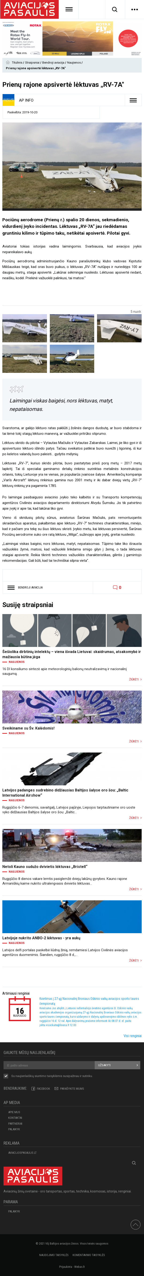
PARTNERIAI (15, 1123)
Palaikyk (14, 1129)
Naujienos (74, 62)
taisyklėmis (54, 1076)
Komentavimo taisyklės (89, 1255)
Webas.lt (79, 1266)
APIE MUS (14, 1112)
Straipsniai (32, 62)
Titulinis (17, 62)
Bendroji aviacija (53, 62)
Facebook (43, 1088)
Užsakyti (104, 1065)
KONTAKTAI (15, 1117)
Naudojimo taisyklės (54, 1255)
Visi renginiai (133, 1036)
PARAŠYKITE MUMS (72, 1088)
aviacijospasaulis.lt (22, 1152)
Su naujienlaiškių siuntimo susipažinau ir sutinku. (52, 1076)
